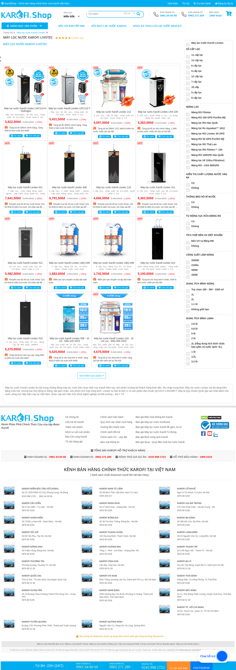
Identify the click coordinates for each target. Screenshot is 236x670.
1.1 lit (193, 304)
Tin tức (186, 3)
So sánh (16, 135)
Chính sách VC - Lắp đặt (113, 437)
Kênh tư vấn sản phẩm (77, 432)
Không (193, 187)
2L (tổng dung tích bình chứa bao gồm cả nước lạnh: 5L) (205, 345)
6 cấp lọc (195, 65)
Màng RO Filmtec (199, 112)
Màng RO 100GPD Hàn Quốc (206, 155)
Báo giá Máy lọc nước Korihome (153, 422)
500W (193, 270)
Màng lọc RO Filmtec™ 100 (205, 149)
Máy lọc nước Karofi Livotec (206, 42)
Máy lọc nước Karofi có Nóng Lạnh (103, 644)
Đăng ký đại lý (224, 3)
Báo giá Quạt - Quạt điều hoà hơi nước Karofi (160, 442)
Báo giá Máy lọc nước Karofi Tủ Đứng (156, 432)
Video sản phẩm (74, 427)
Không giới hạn (198, 309)
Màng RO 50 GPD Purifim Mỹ (206, 139)
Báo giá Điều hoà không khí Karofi (154, 417)
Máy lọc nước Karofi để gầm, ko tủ (50, 644)
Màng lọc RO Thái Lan (202, 144)
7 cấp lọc (195, 81)
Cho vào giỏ (33, 135)
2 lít (192, 338)
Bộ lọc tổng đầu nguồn (166, 644)
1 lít (192, 351)
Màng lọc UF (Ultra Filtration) (206, 160)
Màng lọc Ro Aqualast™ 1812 (206, 128)
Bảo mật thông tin (109, 442)
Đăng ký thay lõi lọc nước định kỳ (155, 25)
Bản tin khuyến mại (69, 25)
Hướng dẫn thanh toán (112, 427)
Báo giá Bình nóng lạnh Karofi (152, 437)
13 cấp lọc (195, 60)
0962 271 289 (196, 15)
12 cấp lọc (195, 76)
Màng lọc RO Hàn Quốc (203, 122)
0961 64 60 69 (168, 15)
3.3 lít (193, 361)
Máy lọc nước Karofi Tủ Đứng (76, 644)
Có (191, 183)
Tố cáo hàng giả (74, 441)
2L (191, 299)
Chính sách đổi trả (110, 432)
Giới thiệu (173, 3)
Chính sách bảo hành (111, 417)
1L (191, 294)
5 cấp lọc (195, 92)
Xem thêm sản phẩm (91, 375)
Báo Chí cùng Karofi (76, 436)
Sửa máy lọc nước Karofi (106, 25)
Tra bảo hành (202, 3)
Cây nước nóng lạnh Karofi (129, 644)
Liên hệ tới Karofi (74, 422)
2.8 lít (193, 323)
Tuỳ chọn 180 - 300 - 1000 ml (206, 289)
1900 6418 (215, 15)
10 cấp (193, 87)
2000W (193, 260)
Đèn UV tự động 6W (201, 241)
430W (193, 274)
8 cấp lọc (195, 97)
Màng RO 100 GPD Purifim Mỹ (207, 117)
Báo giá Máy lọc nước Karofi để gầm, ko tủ (159, 427)
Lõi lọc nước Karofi (148, 644)
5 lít (192, 333)
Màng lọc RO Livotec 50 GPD (206, 133)
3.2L (192, 356)
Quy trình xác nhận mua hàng (116, 422)
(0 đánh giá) (77, 38)
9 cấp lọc (195, 71)
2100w (193, 265)
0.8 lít (193, 328)
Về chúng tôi (72, 417)
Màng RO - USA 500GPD (203, 165)
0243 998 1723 (157, 456)
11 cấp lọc (195, 55)
